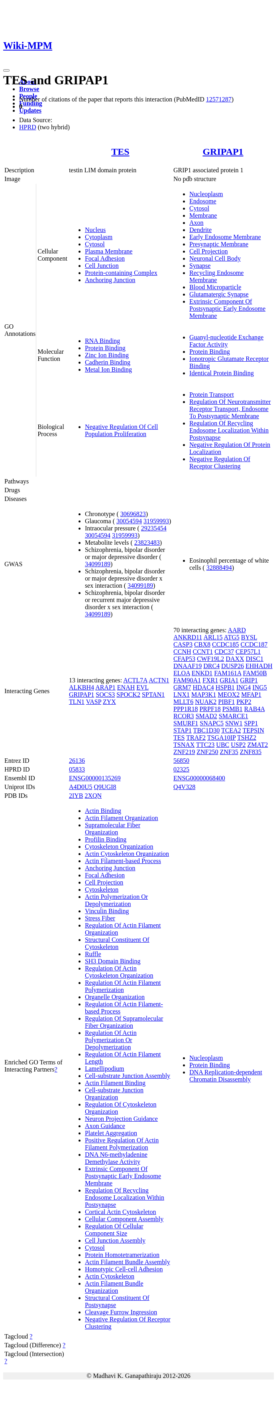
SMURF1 (185, 723)
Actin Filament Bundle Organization (114, 1287)
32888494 (219, 567)
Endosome (202, 201)
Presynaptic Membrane (218, 244)
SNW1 (234, 723)
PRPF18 (209, 708)
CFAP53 (184, 658)
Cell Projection (208, 251)
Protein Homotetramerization (122, 1254)
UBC (222, 744)
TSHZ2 (246, 737)
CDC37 (224, 651)
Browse (29, 89)
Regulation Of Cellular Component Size (114, 1230)
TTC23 (205, 744)
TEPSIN (253, 730)
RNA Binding (102, 340)
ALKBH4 (81, 687)
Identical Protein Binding (221, 373)
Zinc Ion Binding (107, 355)
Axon (196, 222)
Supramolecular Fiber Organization (112, 829)
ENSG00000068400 (199, 778)
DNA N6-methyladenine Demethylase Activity (116, 1158)
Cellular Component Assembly (124, 1219)
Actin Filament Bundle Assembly (127, 1262)
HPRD (27, 127)
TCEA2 (231, 730)
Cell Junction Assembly (115, 1240)
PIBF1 (226, 701)
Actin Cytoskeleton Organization (127, 853)
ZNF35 (229, 751)
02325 (181, 769)
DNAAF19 (187, 666)
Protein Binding (105, 348)
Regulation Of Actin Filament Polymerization (123, 986)
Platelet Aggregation (111, 1133)
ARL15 (212, 637)
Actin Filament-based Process (123, 860)
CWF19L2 (210, 658)
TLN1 (76, 701)
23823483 (147, 542)
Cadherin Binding (107, 362)
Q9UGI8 (105, 786)
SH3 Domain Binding (113, 961)
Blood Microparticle (215, 287)
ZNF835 (250, 751)
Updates (30, 110)
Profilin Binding (105, 839)
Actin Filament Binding (115, 1083)
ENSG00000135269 (95, 778)
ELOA (181, 673)
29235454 (154, 528)
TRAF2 (196, 737)
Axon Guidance (105, 1125)
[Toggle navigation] (6, 70)
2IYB (76, 795)
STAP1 (182, 730)
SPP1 (251, 723)
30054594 (129, 521)
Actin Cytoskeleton (109, 1276)
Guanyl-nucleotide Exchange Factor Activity (226, 341)
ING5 (259, 687)
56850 (181, 760)
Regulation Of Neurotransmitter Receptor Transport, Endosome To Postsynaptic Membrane (230, 408)
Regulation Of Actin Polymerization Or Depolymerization (111, 1039)
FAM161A (227, 673)
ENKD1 (202, 673)
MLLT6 (183, 701)
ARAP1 (105, 687)
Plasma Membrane (109, 251)
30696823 (133, 514)
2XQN (93, 795)
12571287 (219, 99)
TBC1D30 (206, 730)
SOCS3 (105, 694)
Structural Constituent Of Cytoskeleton (117, 943)
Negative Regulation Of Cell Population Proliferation (121, 430)
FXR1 (210, 680)
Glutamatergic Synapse (219, 294)
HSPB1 (225, 687)
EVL (142, 687)
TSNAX (183, 744)
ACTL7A (135, 680)
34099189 (97, 564)
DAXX (235, 658)
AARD (237, 630)
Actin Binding (103, 810)
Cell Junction (102, 265)
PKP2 (243, 701)
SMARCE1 (233, 716)
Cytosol (95, 244)
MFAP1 (251, 694)
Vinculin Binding (107, 911)
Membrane (203, 215)
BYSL (249, 637)
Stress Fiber (100, 918)
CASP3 (183, 644)
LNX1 (181, 694)
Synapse (199, 265)
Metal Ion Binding (108, 369)
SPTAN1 (153, 694)
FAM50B (255, 673)
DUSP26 (232, 666)
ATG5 (232, 637)
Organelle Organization (115, 997)
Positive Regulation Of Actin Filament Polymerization (122, 1144)
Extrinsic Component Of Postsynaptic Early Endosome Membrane (227, 308)
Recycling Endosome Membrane (216, 276)
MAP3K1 (203, 694)
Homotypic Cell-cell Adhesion (124, 1269)
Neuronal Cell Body (215, 258)
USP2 (238, 744)
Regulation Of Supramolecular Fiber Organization (124, 1022)
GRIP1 (248, 680)
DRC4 (211, 666)
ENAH (126, 687)
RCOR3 (183, 716)
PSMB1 (232, 708)
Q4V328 (184, 786)
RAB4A (254, 708)
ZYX (109, 701)
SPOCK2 (128, 694)
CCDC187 (254, 644)
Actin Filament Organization (121, 818)
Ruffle (93, 954)
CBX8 (202, 644)
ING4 (243, 687)
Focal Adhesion (105, 258)
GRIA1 (229, 680)
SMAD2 (206, 716)
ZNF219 (184, 751)
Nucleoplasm (206, 194)
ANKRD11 (187, 637)
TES (120, 151)
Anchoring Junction (110, 280)
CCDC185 (225, 644)
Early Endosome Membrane (225, 237)
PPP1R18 (185, 708)
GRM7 (182, 687)
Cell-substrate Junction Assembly (127, 1075)
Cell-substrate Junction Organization (114, 1094)
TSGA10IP (221, 737)
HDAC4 (203, 687)
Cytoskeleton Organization (119, 846)
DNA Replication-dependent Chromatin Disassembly (225, 1076)
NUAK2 (205, 701)
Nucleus (95, 229)
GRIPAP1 (222, 151)
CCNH (182, 651)
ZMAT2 (258, 744)
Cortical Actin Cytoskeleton (120, 1211)
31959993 (156, 521)
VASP (93, 701)
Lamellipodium (104, 1068)
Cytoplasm (98, 237)
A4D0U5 (80, 786)
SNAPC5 (212, 723)
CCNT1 (203, 651)
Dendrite (200, 229)
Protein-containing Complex (121, 272)
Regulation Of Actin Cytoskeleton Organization (119, 972)
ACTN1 (159, 680)
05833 (77, 769)
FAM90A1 (187, 680)
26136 (77, 760)
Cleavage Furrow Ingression (121, 1312)
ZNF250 (207, 751)
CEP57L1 (248, 651)
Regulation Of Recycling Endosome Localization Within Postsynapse (229, 430)
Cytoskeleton (101, 889)
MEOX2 (229, 694)
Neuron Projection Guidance (121, 1118)
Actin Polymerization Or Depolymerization (116, 900)
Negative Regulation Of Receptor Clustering (219, 463)
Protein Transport (211, 394)
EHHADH (259, 666)
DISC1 (254, 658)
